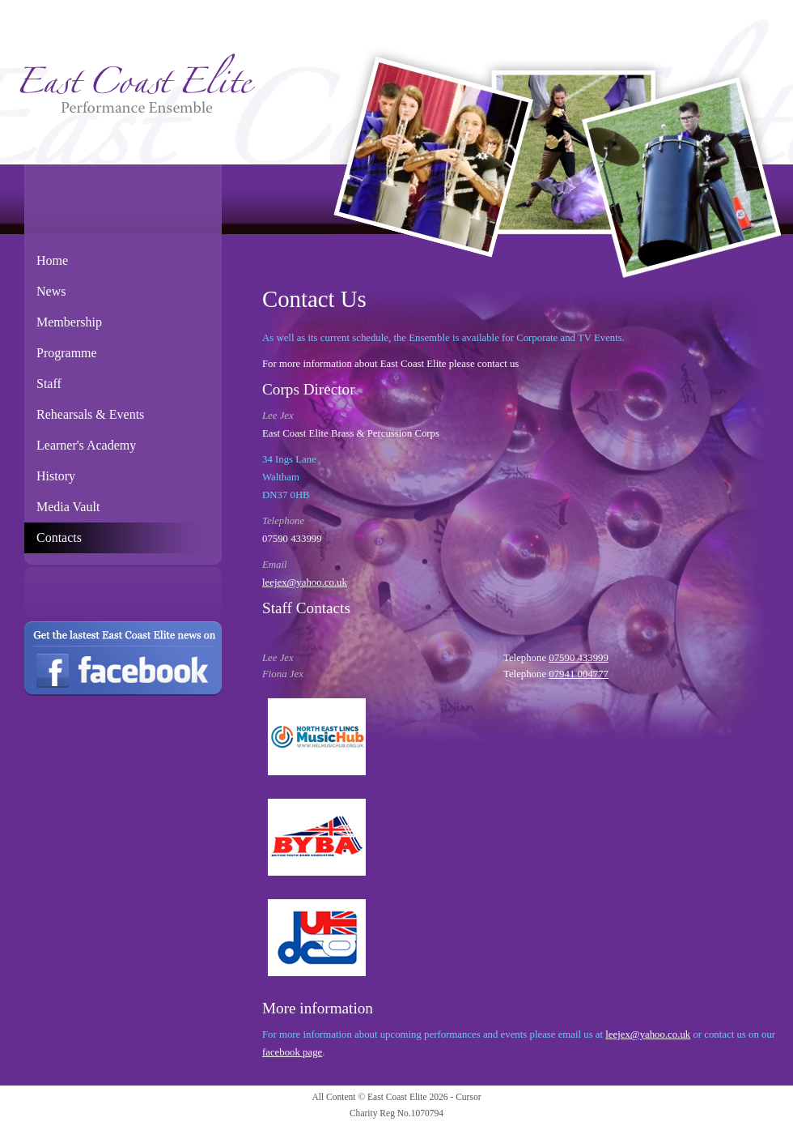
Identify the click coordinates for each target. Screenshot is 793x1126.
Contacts (59, 537)
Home (52, 260)
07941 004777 (579, 674)
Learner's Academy (86, 445)
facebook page (292, 1052)
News (51, 291)
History (55, 476)
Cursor (468, 1097)
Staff (48, 383)
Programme (66, 353)
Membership (69, 322)
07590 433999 (579, 657)
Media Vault (68, 507)
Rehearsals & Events (90, 414)
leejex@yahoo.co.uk (304, 582)
